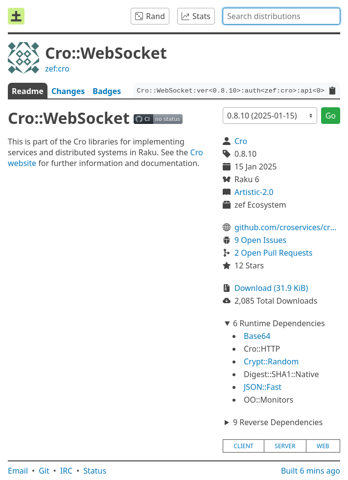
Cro (240, 141)
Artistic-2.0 (254, 192)
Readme (28, 91)
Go (330, 115)
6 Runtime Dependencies (279, 323)
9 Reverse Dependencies (278, 422)
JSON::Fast (262, 387)
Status (94, 470)
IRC (66, 470)
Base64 (257, 336)
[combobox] (281, 16)
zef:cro (57, 68)
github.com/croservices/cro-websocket (287, 227)
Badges (107, 91)
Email (18, 470)
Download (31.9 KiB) (271, 288)
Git (44, 470)
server (285, 446)
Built (310, 470)
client (243, 446)
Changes (68, 91)
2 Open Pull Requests (273, 252)
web (323, 446)
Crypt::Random (271, 361)
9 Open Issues (260, 240)
